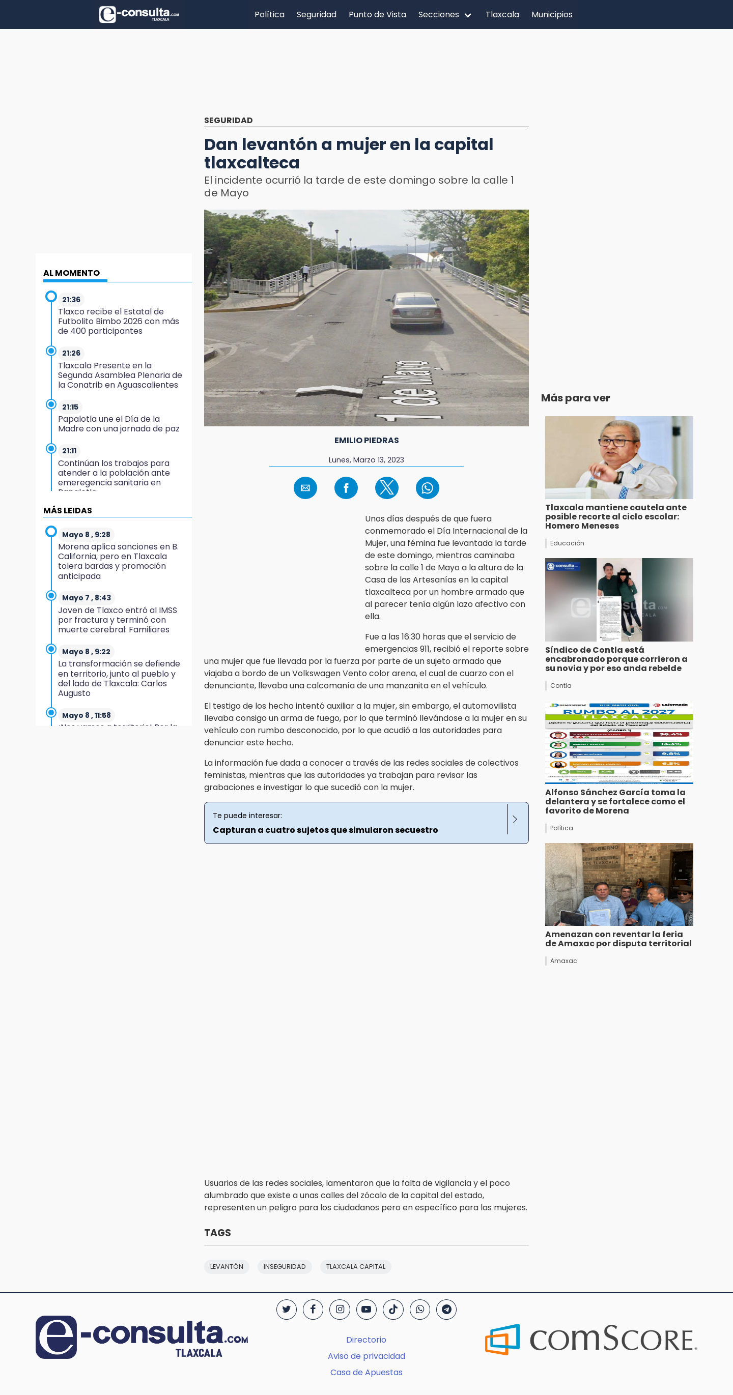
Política (270, 14)
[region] (366, 80)
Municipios (552, 14)
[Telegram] (446, 1309)
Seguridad (316, 14)
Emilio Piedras (366, 440)
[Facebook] (313, 1309)
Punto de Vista (377, 14)
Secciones (438, 14)
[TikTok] (393, 1309)
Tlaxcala (502, 14)
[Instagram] (339, 1309)
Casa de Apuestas (366, 1372)
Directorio (366, 1340)
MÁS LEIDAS (67, 510)
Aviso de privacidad (366, 1356)
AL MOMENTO (71, 273)
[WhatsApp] (420, 1309)
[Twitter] (286, 1309)
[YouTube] (366, 1309)
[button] (305, 488)
